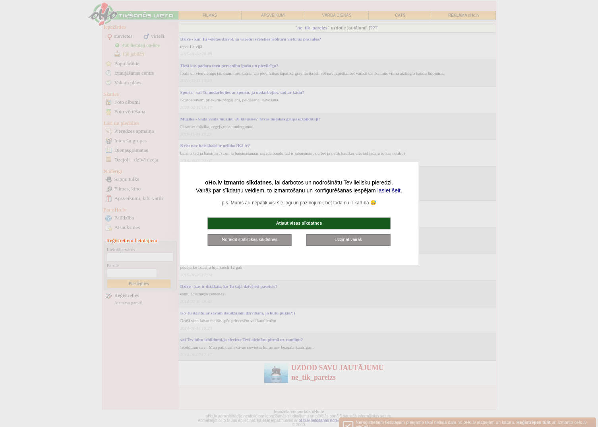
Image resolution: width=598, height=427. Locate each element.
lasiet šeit (389, 190)
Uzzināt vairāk (348, 239)
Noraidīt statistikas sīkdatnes (249, 239)
